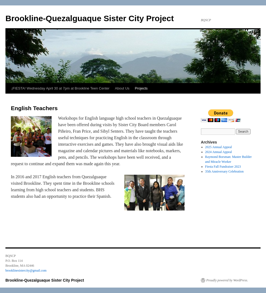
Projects (141, 88)
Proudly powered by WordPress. (227, 280)
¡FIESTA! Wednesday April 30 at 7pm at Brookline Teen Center (60, 88)
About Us (122, 88)
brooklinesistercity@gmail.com (25, 270)
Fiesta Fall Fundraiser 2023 (223, 166)
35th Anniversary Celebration (224, 171)
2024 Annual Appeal (218, 152)
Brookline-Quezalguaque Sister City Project (89, 18)
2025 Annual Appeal (218, 147)
